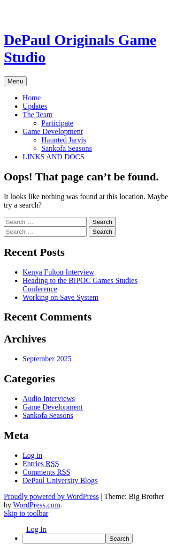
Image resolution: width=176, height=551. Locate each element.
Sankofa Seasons (66, 148)
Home (32, 98)
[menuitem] (97, 539)
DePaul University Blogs (60, 480)
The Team (38, 115)
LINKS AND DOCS (53, 157)
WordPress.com (36, 505)
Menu (15, 81)
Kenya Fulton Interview (58, 272)
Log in (32, 455)
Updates (35, 106)
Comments (46, 472)
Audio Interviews (49, 398)
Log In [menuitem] (36, 529)
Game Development (53, 131)
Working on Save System (61, 297)
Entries (41, 464)
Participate (57, 123)
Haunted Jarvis (63, 140)
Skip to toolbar (26, 513)
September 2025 (47, 359)
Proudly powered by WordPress (51, 496)
